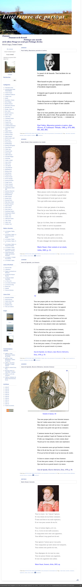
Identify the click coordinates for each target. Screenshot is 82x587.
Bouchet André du (9, 113)
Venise (9, 322)
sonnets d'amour (23, 475)
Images (5, 310)
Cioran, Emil (8, 120)
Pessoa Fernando (9, 180)
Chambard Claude (9, 118)
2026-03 (7, 394)
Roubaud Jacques (9, 204)
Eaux (10, 344)
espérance (22, 572)
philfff (6, 353)
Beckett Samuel (8, 103)
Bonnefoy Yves (8, 107)
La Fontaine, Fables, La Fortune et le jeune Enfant (10, 236)
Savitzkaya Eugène (9, 211)
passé (25, 135)
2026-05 (7, 391)
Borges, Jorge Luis (9, 109)
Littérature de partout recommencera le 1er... (10, 379)
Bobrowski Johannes (10, 105)
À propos (10, 74)
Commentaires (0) (58, 133)
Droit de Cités (8, 267)
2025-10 (7, 403)
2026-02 (7, 396)
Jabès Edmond (8, 154)
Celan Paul (7, 116)
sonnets (67, 570)
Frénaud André (8, 151)
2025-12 (7, 400)
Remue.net (7, 286)
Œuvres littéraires (71, 473)
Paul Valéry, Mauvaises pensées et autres (34, 50)
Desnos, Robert (8, 132)
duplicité (29, 135)
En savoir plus (70, 585)
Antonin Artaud (8, 92)
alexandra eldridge (9, 297)
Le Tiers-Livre (8, 281)
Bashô (6, 98)
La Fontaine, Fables (9, 239)
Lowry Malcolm (8, 167)
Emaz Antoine (8, 142)
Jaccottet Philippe (9, 156)
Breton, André (8, 114)
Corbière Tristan (9, 124)
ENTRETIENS (8, 143)
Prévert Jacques (9, 184)
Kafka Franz (8, 164)
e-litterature (7, 269)
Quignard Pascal (9, 193)
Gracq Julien (8, 153)
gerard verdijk (8, 303)
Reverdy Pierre (8, 200)
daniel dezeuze (8, 299)
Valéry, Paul (8, 222)
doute (26, 572)
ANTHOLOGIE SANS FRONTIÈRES (33, 133)
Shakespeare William (10, 213)
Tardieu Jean (8, 216)
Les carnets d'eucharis (10, 282)
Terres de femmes (9, 290)
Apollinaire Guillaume (10, 94)
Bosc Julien (7, 111)
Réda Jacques (8, 196)
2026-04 (7, 392)
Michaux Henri (8, 171)
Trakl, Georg (8, 220)
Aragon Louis (8, 96)
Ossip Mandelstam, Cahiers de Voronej (10, 355)
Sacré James (8, 207)
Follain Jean (8, 149)
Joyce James (8, 162)
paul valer (68, 133)
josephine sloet (8, 304)
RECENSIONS (8, 194)
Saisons (10, 333)
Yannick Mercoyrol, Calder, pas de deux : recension (10, 254)
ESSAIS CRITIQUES (10, 145)
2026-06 (7, 389)
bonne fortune (31, 255)
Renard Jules (8, 198)
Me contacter (10, 49)
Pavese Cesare (8, 176)
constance (33, 135)
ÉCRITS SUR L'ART (10, 138)
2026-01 (7, 398)
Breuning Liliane (9, 370)
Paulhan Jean (8, 175)
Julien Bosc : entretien (10, 372)
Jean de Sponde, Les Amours (30, 262)
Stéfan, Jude (8, 215)
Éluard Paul (8, 140)
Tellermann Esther (9, 218)
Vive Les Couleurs (9, 306)
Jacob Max (7, 158)
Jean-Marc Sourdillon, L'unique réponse (10, 364)
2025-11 (7, 402)
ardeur (31, 360)
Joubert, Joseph (9, 160)
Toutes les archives (9, 405)
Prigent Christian (9, 186)
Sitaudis (7, 288)
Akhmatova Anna (9, 87)
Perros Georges (9, 178)
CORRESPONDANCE (10, 125)
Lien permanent (50, 133)
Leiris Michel (8, 165)
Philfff (6, 374)
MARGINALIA (8, 169)
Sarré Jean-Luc (8, 209)
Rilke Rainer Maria (9, 202)
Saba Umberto (8, 205)
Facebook (39, 135)
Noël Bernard (8, 173)
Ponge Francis (8, 182)
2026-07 (7, 387)
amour (29, 572)
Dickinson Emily (9, 134)
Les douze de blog (9, 284)
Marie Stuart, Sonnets (28, 482)
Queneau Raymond (9, 191)
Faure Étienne (8, 147)
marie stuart (62, 253)
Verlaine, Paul (8, 224)
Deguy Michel (8, 131)
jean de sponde (69, 358)
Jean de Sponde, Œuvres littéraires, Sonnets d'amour (37, 367)
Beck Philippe (8, 102)
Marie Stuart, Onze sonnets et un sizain (33, 142)
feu (29, 360)
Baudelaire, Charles (9, 100)
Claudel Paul (8, 122)
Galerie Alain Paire (9, 301)
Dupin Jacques (8, 136)
